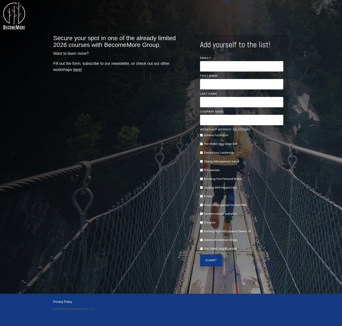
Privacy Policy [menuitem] (62, 302)
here (77, 69)
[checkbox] (242, 192)
